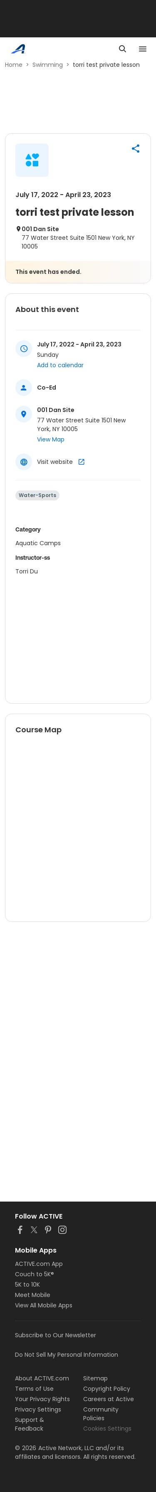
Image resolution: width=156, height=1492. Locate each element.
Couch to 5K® (34, 1274)
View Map (50, 439)
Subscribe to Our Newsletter (55, 1335)
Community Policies (101, 1413)
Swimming (47, 65)
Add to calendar (60, 365)
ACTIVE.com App (39, 1264)
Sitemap (95, 1378)
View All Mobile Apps (43, 1305)
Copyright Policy (106, 1389)
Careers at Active (108, 1399)
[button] (136, 149)
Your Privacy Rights (42, 1399)
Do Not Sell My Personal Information (66, 1355)
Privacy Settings (38, 1409)
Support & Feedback (29, 1424)
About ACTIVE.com (42, 1378)
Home (13, 65)
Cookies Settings (107, 1428)
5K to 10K (27, 1284)
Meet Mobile (32, 1295)
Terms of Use (34, 1389)
